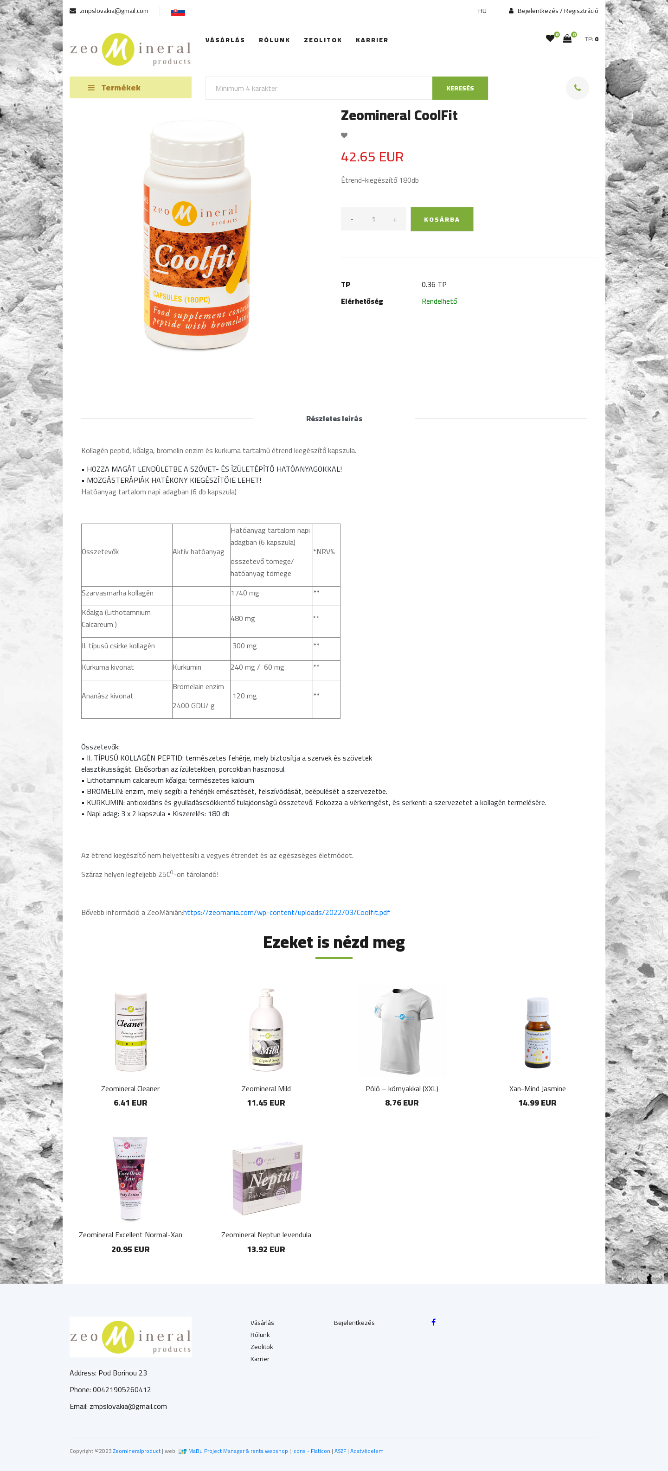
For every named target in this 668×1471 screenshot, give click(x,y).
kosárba (442, 219)
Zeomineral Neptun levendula (266, 1234)
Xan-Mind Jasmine (537, 1088)
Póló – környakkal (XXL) (402, 1088)
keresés (460, 88)
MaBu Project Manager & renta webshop (238, 1450)
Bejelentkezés (354, 1323)
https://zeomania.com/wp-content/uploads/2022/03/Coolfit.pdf (286, 912)
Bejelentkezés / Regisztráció (553, 11)
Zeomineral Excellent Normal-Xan (130, 1234)
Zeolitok (323, 40)
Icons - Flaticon (311, 1450)
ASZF (340, 1450)
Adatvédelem (367, 1450)
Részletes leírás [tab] (334, 418)
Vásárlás (225, 40)
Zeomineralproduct (137, 1450)
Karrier (372, 40)
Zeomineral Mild (266, 1088)
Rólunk (274, 40)
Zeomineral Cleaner (130, 1088)
